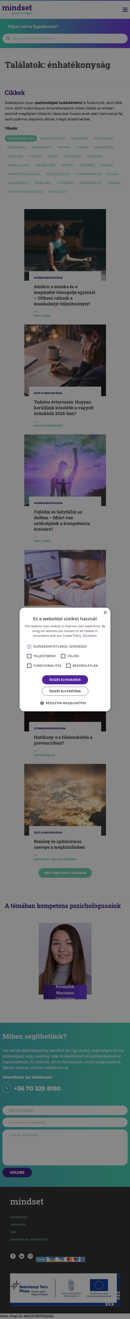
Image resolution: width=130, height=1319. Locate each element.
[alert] (65, 659)
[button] (65, 703)
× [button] (105, 613)
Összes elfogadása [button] (65, 680)
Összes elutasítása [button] (65, 691)
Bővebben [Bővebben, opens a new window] (90, 636)
